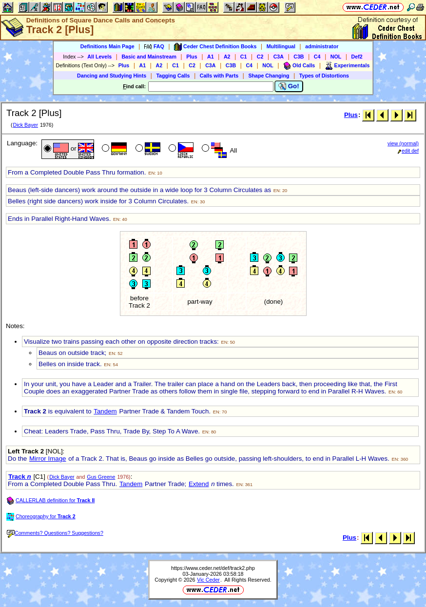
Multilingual (281, 46)
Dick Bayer (25, 125)
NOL (336, 56)
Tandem (105, 411)
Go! (288, 86)
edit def (408, 151)
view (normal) (403, 143)
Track (19, 476)
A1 (210, 56)
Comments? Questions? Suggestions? (55, 533)
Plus (191, 56)
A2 (227, 56)
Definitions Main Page (107, 46)
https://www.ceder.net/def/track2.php (213, 568)
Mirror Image (47, 458)
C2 (260, 56)
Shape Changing (268, 75)
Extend (199, 484)
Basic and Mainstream (148, 56)
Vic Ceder (208, 580)
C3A (278, 56)
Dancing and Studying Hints (111, 75)
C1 (243, 56)
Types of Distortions (324, 75)
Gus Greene (101, 477)
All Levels (99, 56)
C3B (298, 56)
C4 (317, 56)
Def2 (357, 56)
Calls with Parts (219, 75)
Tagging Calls (173, 75)
